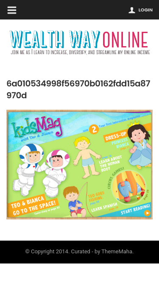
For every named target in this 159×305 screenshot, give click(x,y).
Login (146, 9)
